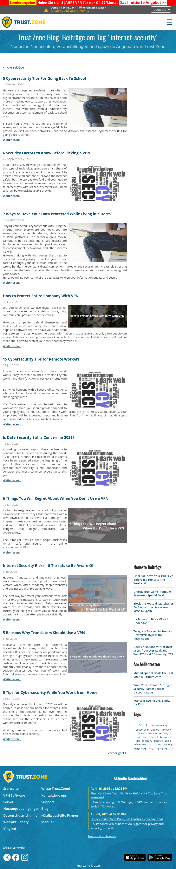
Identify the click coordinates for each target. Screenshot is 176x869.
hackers (158, 740)
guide (168, 740)
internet (153, 737)
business (165, 737)
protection (141, 737)
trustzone (155, 744)
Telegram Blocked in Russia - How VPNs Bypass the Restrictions (153, 634)
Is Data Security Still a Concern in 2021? (38, 437)
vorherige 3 (116, 753)
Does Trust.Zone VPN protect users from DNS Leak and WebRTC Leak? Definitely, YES (153, 650)
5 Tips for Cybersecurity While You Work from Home (50, 692)
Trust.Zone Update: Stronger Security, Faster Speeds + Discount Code (153, 688)
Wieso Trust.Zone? (55, 788)
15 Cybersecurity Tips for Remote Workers (41, 359)
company (147, 740)
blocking (168, 744)
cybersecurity (143, 749)
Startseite (11, 788)
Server (8, 802)
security (163, 733)
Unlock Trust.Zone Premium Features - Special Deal (152, 593)
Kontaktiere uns (54, 795)
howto (141, 733)
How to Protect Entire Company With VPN (41, 295)
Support (47, 802)
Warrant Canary (16, 822)
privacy (166, 729)
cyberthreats (141, 744)
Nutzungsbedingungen (21, 808)
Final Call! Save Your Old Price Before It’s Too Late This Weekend (153, 579)
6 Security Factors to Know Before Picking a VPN (46, 153)
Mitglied (9, 828)
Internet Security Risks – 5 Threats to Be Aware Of (48, 565)
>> (143, 2)
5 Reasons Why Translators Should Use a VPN (44, 632)
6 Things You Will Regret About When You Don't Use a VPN (55, 498)
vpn (143, 724)
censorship (142, 729)
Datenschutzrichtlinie (20, 815)
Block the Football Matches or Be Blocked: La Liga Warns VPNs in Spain (153, 607)
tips (138, 740)
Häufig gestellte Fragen (59, 815)
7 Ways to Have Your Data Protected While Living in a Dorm (57, 213)
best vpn (152, 733)
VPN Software (14, 795)
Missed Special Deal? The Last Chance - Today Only (153, 675)
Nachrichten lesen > (102, 836)
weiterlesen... (12, 140)
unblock (155, 729)
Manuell (47, 822)
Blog (44, 808)
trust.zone (164, 748)
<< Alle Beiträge (13, 67)
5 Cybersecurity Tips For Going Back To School (44, 78)
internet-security (158, 725)
